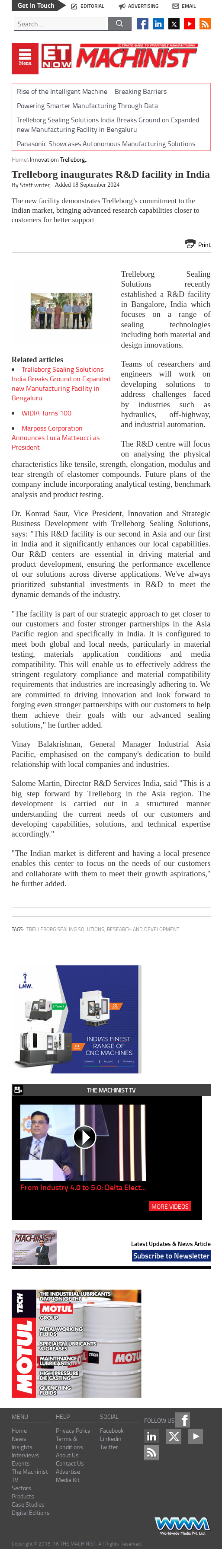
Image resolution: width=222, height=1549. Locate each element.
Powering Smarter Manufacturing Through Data (87, 105)
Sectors (21, 1488)
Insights (22, 1447)
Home (19, 159)
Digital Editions (31, 1512)
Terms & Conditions (69, 1442)
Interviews (25, 1455)
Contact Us (70, 1463)
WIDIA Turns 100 (46, 413)
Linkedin (111, 1438)
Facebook (112, 1430)
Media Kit (68, 1480)
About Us (67, 1455)
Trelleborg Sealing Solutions (65, 929)
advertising (143, 6)
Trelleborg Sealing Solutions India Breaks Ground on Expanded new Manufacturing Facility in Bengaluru (108, 124)
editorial (92, 6)
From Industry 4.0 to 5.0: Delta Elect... (83, 1187)
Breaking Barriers (141, 91)
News (19, 1438)
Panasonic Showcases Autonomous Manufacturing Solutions (106, 143)
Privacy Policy (73, 1430)
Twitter (109, 1447)
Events (21, 1463)
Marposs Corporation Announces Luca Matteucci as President (56, 437)
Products (23, 1496)
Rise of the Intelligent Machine (62, 91)
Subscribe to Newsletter (171, 1255)
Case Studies (28, 1504)
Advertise (68, 1471)
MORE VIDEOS (170, 1206)
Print (204, 244)
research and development (143, 929)
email (189, 6)
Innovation (43, 159)
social (109, 1416)
